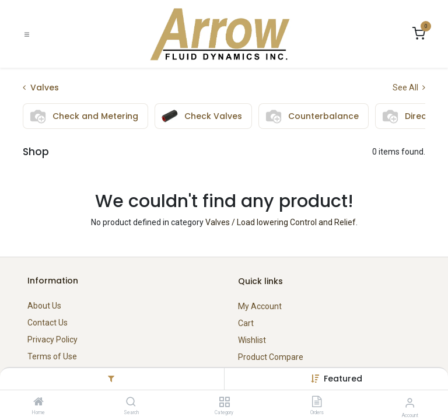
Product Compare (270, 357)
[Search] (130, 402)
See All (409, 87)
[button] (343, 378)
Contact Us (47, 322)
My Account (260, 306)
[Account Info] (409, 403)
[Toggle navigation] (27, 34)
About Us (44, 305)
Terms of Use (52, 356)
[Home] (38, 402)
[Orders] (316, 402)
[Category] (224, 402)
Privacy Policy (52, 339)
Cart (246, 323)
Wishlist (252, 340)
